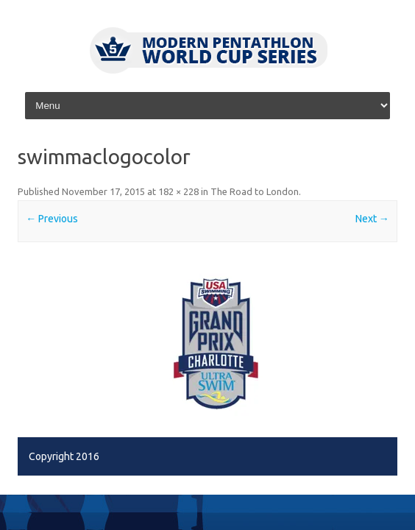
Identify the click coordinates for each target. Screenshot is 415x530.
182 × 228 (178, 191)
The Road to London (254, 191)
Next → (372, 219)
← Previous (52, 219)
